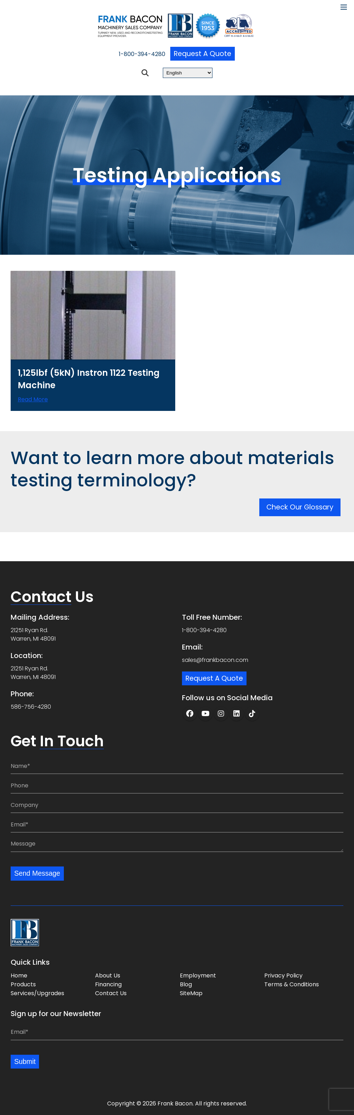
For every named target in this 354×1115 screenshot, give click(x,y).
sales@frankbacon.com (215, 659)
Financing (108, 984)
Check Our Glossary (301, 516)
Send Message (37, 873)
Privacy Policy (283, 975)
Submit (25, 1061)
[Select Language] (187, 73)
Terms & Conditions (291, 984)
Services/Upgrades (37, 993)
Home (19, 975)
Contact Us (111, 993)
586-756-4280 (31, 706)
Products (23, 984)
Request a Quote (202, 54)
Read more (33, 405)
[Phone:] (177, 785)
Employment (198, 975)
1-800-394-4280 (141, 54)
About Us (107, 975)
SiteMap (191, 993)
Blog (186, 984)
